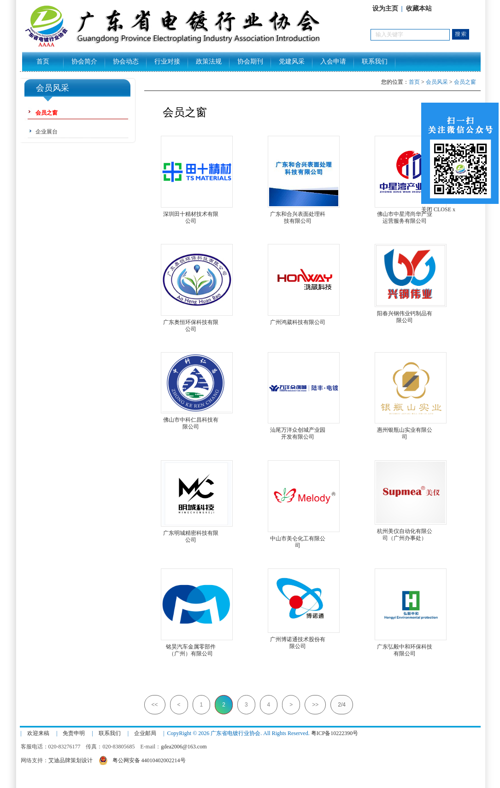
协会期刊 (250, 61)
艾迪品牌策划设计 (70, 760)
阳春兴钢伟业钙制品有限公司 (404, 313)
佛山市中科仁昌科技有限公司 (190, 420)
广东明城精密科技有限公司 (190, 533)
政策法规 (209, 61)
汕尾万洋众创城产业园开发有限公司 (297, 430)
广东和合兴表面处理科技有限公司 (297, 214)
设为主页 (385, 8)
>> (315, 704)
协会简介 (84, 61)
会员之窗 (465, 82)
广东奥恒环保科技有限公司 (190, 322)
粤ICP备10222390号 (335, 733)
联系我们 (375, 61)
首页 (42, 61)
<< (155, 704)
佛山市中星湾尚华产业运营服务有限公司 (404, 214)
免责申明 (74, 733)
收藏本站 (419, 8)
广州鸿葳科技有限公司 (297, 322)
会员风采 (437, 82)
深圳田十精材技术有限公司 (190, 214)
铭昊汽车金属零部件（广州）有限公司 (191, 646)
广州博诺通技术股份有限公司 (297, 639)
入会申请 (333, 61)
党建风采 (292, 61)
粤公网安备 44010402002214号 (142, 759)
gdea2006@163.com (183, 746)
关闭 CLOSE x (438, 209)
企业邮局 (145, 733)
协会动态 (126, 61)
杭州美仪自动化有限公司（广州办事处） (404, 531)
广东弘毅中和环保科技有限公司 (404, 646)
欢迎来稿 (38, 733)
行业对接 (167, 61)
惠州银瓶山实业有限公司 (404, 430)
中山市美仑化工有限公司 (297, 538)
